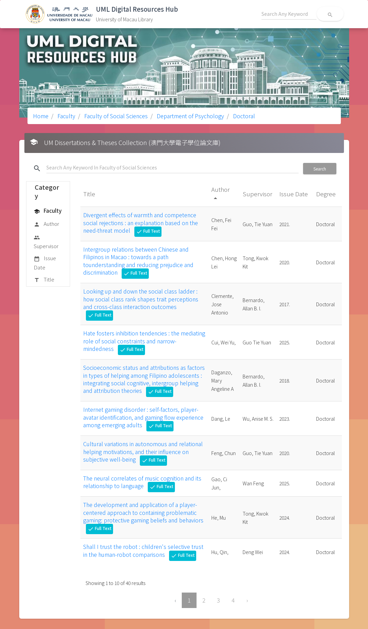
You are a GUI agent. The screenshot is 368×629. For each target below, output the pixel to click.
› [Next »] (247, 600)
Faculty (65, 116)
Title (44, 279)
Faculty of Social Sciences (115, 116)
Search (319, 169)
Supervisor (46, 241)
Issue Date (45, 262)
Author (46, 224)
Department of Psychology (189, 116)
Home (40, 116)
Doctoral (243, 116)
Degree (326, 193)
